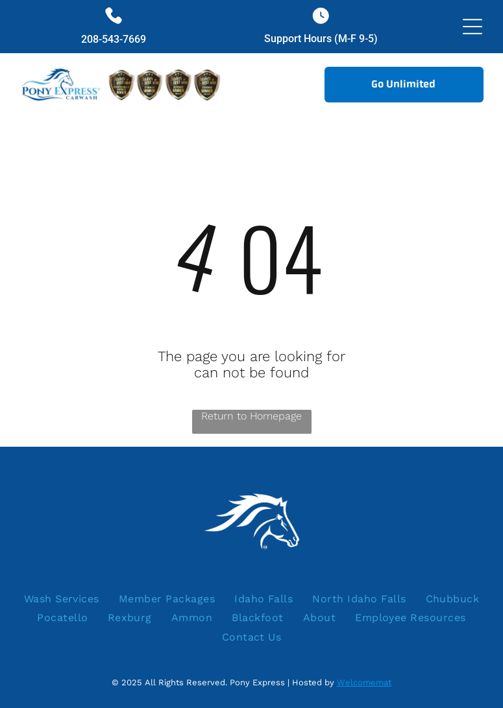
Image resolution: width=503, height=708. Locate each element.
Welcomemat (364, 682)
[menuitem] (61, 598)
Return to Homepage (251, 416)
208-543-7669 (113, 39)
